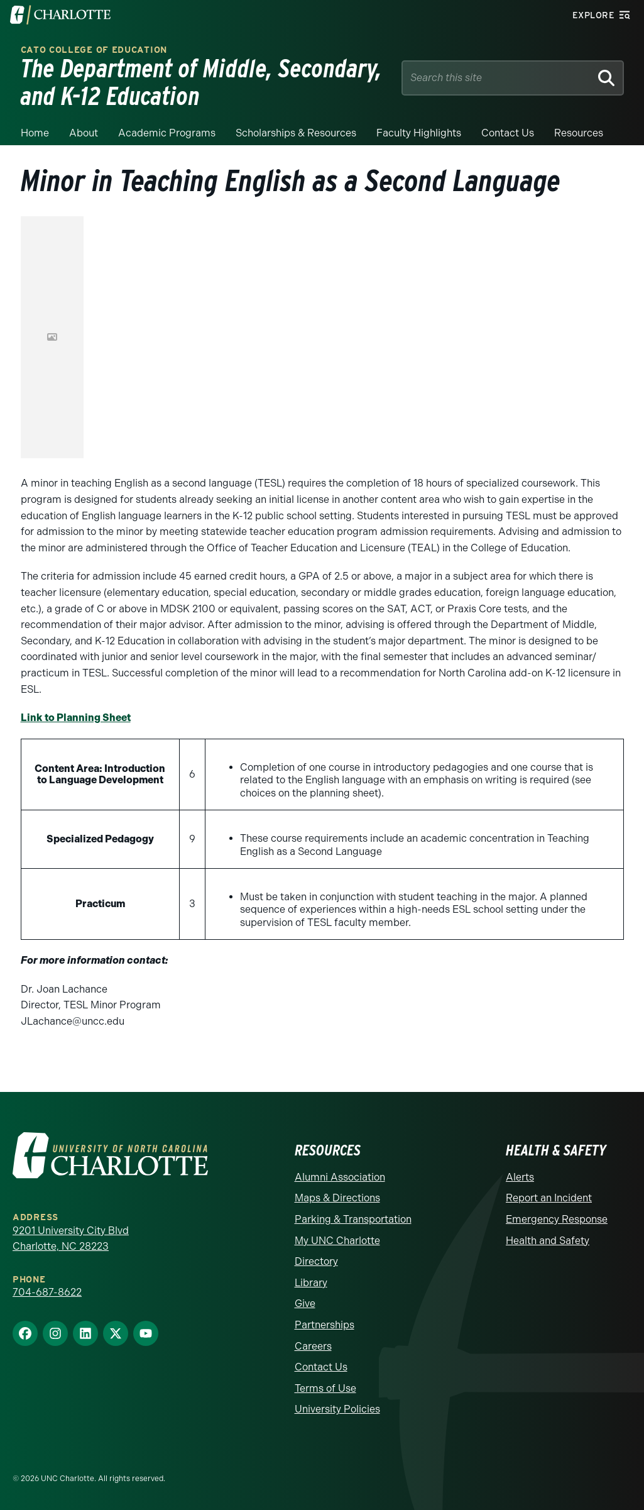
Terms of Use (325, 1388)
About (83, 133)
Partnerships (324, 1325)
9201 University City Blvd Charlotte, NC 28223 (71, 1239)
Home (35, 133)
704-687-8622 (47, 1292)
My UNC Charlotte (337, 1241)
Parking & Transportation (353, 1219)
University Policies (337, 1409)
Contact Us (321, 1367)
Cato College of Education (94, 50)
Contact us (507, 133)
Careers (313, 1346)
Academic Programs (167, 133)
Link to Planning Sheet (76, 718)
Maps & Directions (337, 1198)
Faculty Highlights (418, 133)
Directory (316, 1261)
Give (305, 1303)
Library (311, 1283)
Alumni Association (340, 1177)
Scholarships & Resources (296, 133)
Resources (578, 133)
